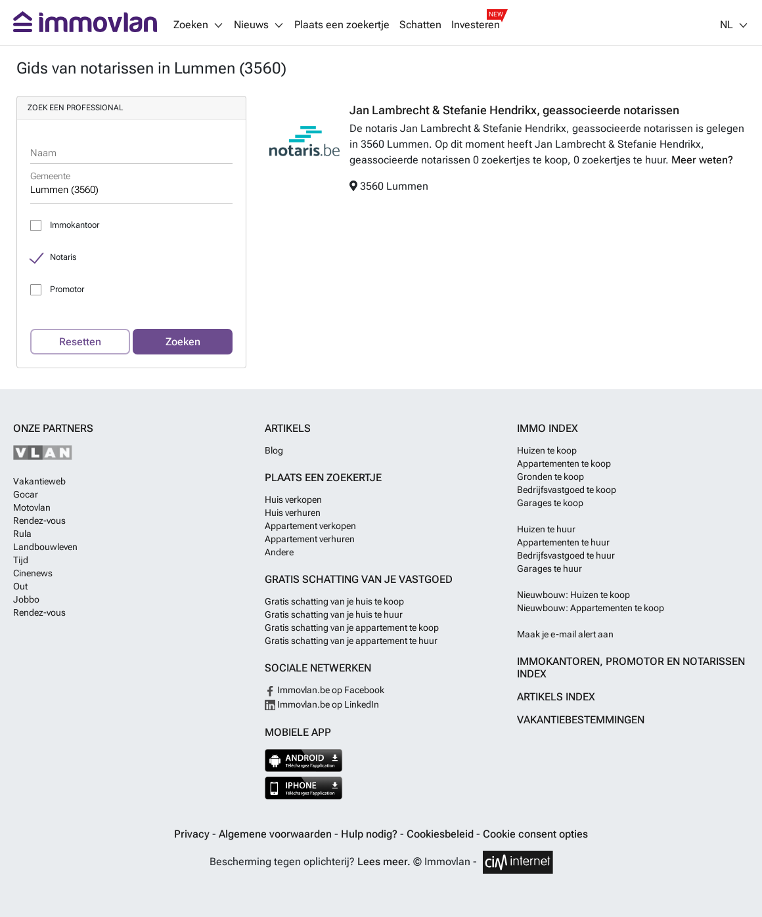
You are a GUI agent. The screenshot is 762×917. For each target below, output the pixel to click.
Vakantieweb (39, 481)
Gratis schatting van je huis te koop (334, 601)
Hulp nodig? (370, 834)
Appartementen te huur (563, 542)
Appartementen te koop (564, 463)
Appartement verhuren (310, 539)
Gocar (25, 494)
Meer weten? (702, 160)
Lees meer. (384, 861)
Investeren (475, 25)
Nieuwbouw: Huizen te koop (573, 594)
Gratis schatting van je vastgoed (359, 579)
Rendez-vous (39, 520)
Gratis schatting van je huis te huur (334, 614)
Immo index (547, 428)
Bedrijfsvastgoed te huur (566, 555)
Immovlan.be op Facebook (324, 690)
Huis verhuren (293, 512)
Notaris (63, 257)
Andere (279, 552)
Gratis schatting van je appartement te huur (351, 640)
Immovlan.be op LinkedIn (322, 704)
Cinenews (33, 573)
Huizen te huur (546, 529)
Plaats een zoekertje (342, 25)
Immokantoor (74, 225)
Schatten (420, 25)
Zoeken (183, 341)
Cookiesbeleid (441, 834)
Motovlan (32, 507)
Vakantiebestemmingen (580, 720)
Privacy (193, 834)
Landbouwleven (45, 547)
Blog (274, 450)
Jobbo (26, 599)
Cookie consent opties (535, 834)
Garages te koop (550, 503)
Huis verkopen (293, 499)
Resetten (80, 341)
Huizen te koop (547, 450)
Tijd (20, 560)
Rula (22, 533)
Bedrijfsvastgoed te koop (566, 489)
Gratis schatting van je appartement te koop (352, 627)
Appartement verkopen (310, 526)
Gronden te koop (550, 476)
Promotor (67, 289)
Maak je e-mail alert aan (565, 634)
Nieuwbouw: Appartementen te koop (590, 608)
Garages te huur (549, 568)
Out (20, 586)
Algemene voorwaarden (276, 834)
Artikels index (556, 697)
